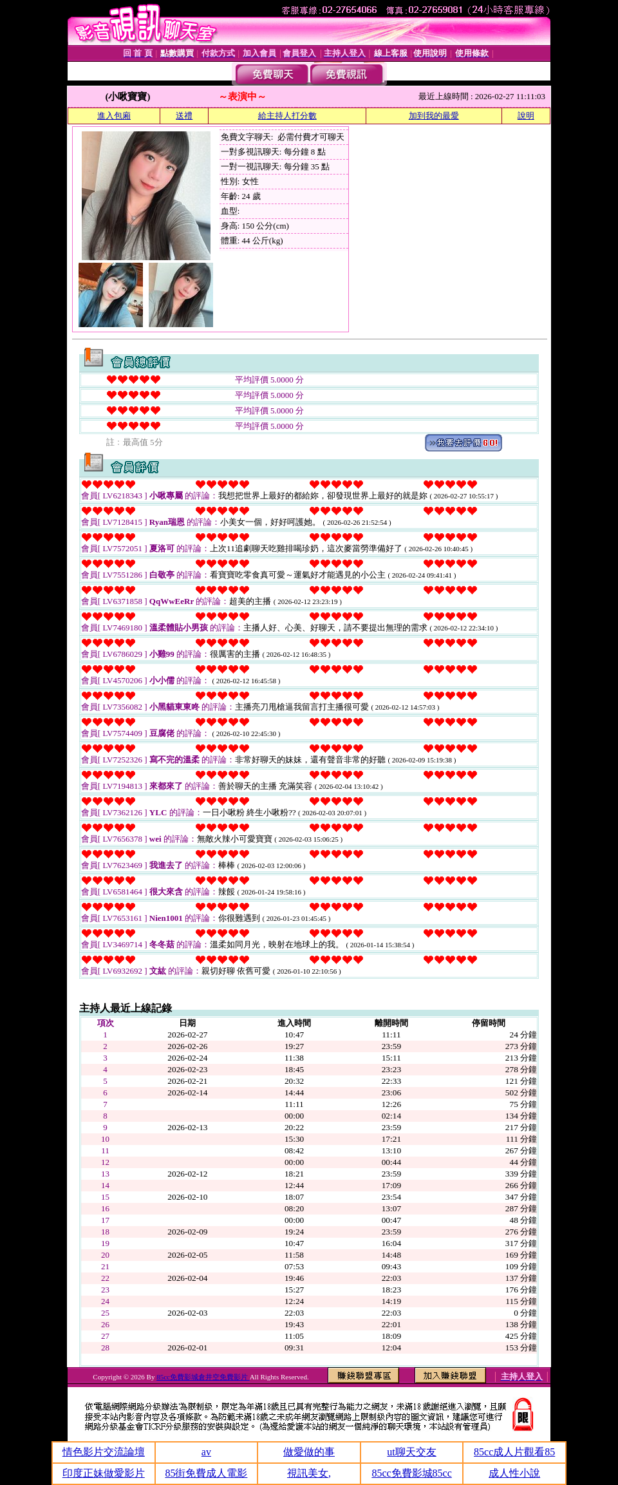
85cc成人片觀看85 (514, 1451)
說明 (526, 115)
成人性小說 (514, 1473)
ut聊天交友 (411, 1451)
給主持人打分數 (287, 115)
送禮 (184, 115)
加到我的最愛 (434, 115)
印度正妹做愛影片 (103, 1473)
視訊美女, (309, 1473)
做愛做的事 (309, 1451)
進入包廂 (114, 115)
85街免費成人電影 (206, 1473)
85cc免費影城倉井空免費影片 (203, 1377)
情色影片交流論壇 (103, 1451)
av (206, 1451)
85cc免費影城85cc (411, 1473)
